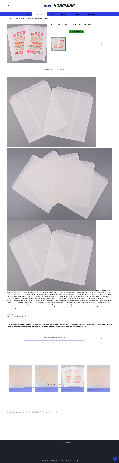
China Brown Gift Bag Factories (40, 326)
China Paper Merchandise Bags (77, 326)
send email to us (76, 31)
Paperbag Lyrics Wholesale (71, 324)
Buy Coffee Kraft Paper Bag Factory (29, 324)
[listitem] (59, 44)
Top (115, 458)
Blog (63, 19)
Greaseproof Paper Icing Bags (87, 324)
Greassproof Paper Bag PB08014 (18, 316)
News (52, 19)
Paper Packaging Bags (13, 324)
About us (90, 19)
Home (27, 19)
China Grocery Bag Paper (101, 324)
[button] (8, 6)
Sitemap (76, 460)
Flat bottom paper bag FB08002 (19, 315)
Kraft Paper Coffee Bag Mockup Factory (58, 326)
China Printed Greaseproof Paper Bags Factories (51, 324)
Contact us (75, 19)
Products (39, 19)
